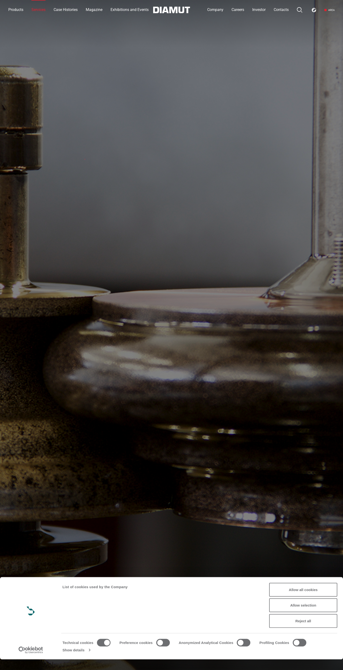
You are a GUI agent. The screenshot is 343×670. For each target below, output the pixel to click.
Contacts (281, 9)
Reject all (303, 631)
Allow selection (303, 616)
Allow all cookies (303, 600)
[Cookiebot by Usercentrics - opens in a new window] (31, 660)
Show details (73, 661)
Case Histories (66, 9)
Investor (259, 9)
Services (38, 9)
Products (15, 9)
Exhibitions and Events (130, 9)
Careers (238, 9)
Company (215, 9)
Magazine (94, 9)
